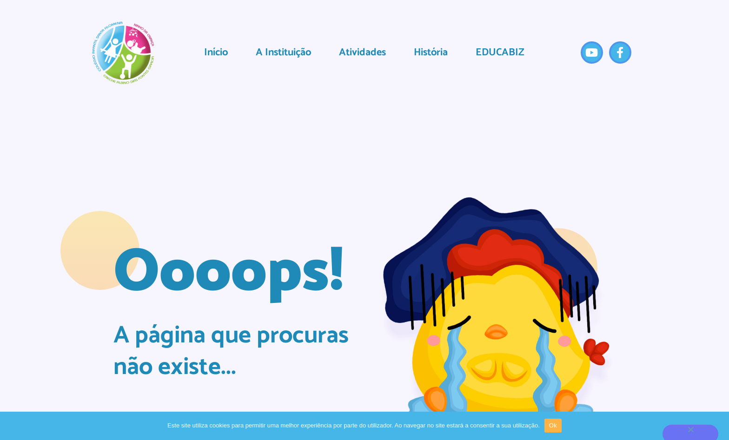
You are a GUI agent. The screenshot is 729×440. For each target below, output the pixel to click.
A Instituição (283, 52)
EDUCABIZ (500, 52)
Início (216, 52)
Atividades (362, 52)
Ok (553, 425)
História (431, 52)
